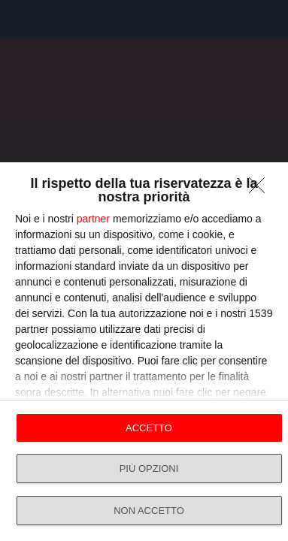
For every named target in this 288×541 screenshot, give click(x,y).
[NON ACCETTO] (261, 189)
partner (93, 218)
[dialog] (144, 351)
